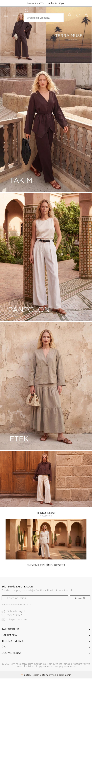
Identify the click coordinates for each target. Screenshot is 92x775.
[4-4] (46, 539)
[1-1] (46, 35)
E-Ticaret (34, 674)
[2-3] (46, 386)
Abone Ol (80, 598)
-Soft (25, 674)
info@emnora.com (15, 619)
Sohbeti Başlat (13, 611)
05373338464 (12, 615)
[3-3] (46, 479)
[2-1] (46, 127)
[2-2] (46, 257)
